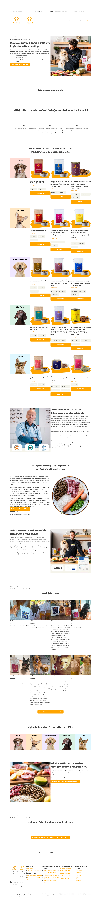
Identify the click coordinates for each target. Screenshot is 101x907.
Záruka (61, 877)
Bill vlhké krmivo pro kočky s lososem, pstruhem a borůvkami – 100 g (60, 378)
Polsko (77, 874)
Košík (85, 20)
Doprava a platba (64, 878)
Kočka (75, 20)
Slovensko (78, 879)
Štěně (44, 20)
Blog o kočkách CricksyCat (50, 875)
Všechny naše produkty (66, 868)
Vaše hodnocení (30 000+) (34, 870)
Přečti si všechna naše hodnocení (50, 712)
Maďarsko (78, 872)
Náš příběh (30, 868)
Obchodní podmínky (65, 875)
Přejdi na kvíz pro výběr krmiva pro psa (64, 782)
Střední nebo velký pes (59, 20)
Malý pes (50, 20)
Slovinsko (78, 880)
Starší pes (69, 20)
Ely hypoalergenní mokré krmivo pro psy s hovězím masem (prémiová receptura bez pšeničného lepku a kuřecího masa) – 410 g (81, 184)
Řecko (77, 877)
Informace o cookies (65, 873)
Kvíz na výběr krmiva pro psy (51, 877)
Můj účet (81, 20)
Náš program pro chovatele (34, 875)
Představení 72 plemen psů (51, 879)
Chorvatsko (79, 870)
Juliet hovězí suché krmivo (38, 230)
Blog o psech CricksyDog (50, 874)
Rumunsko (78, 875)
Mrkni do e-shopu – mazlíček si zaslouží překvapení (49, 837)
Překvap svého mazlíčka (19, 64)
